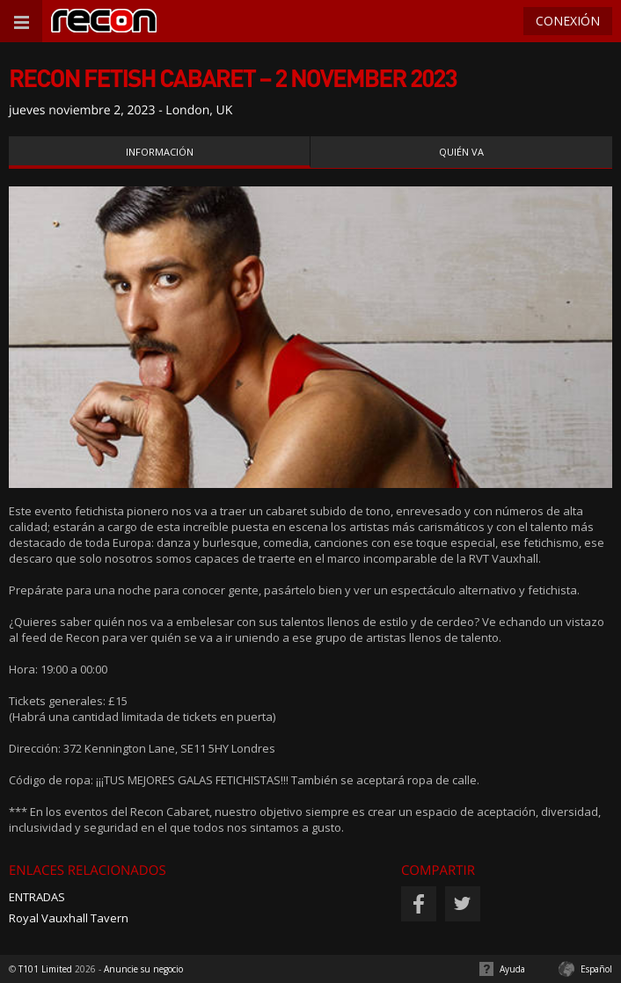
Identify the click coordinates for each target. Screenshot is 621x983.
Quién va (461, 151)
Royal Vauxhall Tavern (68, 918)
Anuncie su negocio (143, 969)
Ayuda (512, 969)
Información (160, 151)
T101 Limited (45, 969)
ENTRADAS (37, 897)
